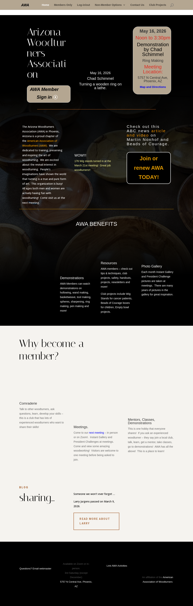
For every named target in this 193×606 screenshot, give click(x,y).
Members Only (63, 5)
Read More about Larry (95, 521)
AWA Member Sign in (44, 93)
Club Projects (157, 5)
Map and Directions (153, 86)
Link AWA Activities (117, 565)
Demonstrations (72, 278)
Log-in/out (83, 5)
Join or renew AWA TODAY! (149, 167)
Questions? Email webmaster (35, 568)
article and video (146, 133)
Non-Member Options (108, 5)
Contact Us (137, 5)
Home (45, 5)
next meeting (96, 432)
